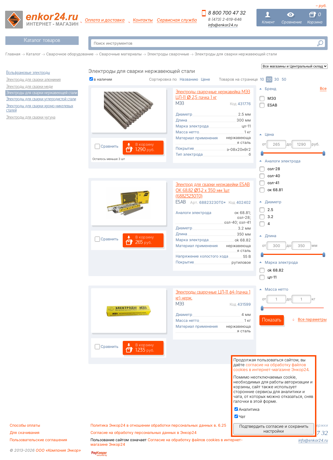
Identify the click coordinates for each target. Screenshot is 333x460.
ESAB (272, 105)
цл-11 (272, 277)
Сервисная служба (177, 20)
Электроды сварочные (168, 54)
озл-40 (273, 175)
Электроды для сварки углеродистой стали (41, 99)
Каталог (33, 54)
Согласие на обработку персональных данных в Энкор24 (144, 432)
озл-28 (273, 168)
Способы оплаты (25, 425)
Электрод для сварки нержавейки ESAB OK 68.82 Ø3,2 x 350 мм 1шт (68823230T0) (213, 190)
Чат (239, 416)
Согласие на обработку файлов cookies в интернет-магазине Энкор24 (166, 442)
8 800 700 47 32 (227, 13)
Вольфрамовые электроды (28, 73)
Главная (12, 54)
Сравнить (109, 146)
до (289, 144)
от (264, 144)
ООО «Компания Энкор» (58, 450)
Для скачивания (24, 432)
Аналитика (246, 409)
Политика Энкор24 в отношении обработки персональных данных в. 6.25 (158, 425)
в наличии (103, 79)
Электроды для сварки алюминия (33, 80)
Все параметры (312, 319)
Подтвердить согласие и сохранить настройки (273, 429)
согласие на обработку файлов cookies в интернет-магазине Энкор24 (270, 367)
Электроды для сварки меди (29, 87)
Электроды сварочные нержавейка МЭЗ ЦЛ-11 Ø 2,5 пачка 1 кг (213, 95)
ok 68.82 (275, 270)
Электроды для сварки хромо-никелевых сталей (39, 108)
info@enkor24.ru (223, 25)
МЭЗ (271, 98)
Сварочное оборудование (69, 54)
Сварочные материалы (120, 54)
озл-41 (273, 182)
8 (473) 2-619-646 (225, 19)
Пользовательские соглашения (38, 440)
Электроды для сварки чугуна (30, 117)
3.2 (270, 216)
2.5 (270, 209)
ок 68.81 (275, 189)
